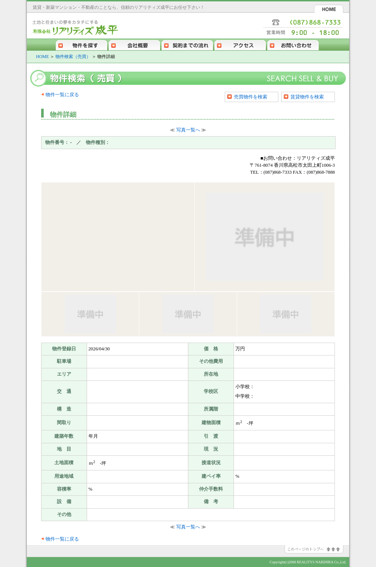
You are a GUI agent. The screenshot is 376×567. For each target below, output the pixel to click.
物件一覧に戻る (62, 94)
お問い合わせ (293, 44)
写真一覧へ (188, 130)
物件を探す (81, 44)
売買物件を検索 (250, 97)
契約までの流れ (187, 44)
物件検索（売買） (73, 56)
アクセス (240, 44)
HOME (328, 9)
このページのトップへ (317, 549)
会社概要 (134, 44)
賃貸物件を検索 (307, 97)
